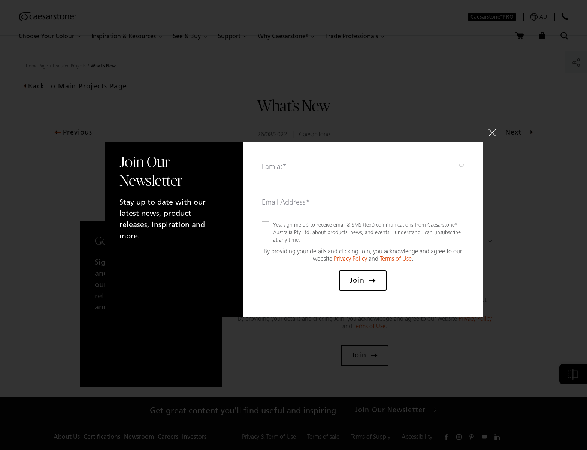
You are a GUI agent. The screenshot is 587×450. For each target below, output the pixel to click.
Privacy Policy (350, 258)
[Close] (492, 132)
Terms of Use (396, 258)
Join (362, 280)
